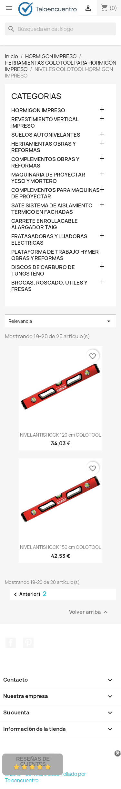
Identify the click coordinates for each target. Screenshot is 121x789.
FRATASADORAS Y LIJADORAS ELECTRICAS (49, 239)
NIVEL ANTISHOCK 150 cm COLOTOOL (60, 547)
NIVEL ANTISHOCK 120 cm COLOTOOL (60, 435)
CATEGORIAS (36, 96)
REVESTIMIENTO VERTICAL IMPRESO (44, 122)
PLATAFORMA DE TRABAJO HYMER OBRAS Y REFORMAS (55, 255)
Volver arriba (89, 612)
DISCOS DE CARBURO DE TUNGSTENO (43, 270)
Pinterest (28, 643)
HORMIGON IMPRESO (38, 110)
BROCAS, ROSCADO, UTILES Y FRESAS (49, 286)
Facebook (10, 643)
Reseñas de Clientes (33, 761)
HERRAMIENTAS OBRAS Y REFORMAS (43, 147)
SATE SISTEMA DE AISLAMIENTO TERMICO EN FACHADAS (52, 208)
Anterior (25, 594)
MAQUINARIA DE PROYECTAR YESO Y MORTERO (48, 178)
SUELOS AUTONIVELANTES (45, 135)
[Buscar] (60, 29)
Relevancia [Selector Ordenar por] (60, 321)
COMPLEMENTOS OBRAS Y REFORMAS (45, 162)
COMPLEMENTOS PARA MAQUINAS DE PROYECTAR (55, 193)
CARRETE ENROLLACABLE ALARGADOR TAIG (44, 224)
